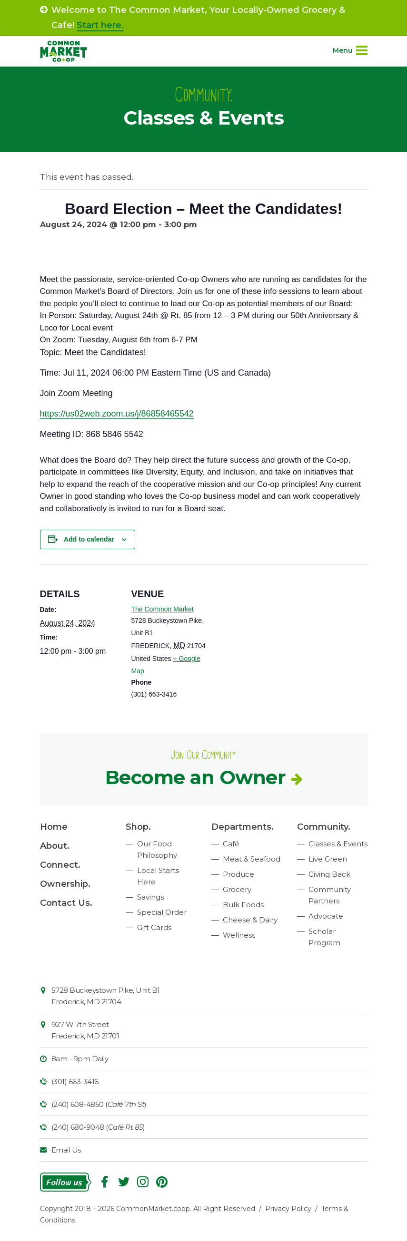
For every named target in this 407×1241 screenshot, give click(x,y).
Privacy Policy (288, 1208)
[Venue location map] (273, 630)
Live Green (327, 858)
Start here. (100, 25)
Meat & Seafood (251, 858)
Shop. (138, 827)
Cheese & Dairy (250, 919)
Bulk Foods (243, 904)
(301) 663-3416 (75, 1081)
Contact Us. (66, 903)
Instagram (142, 1182)
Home (54, 827)
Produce (238, 874)
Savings (150, 897)
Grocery (237, 889)
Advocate (325, 916)
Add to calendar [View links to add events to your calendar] (89, 539)
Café (231, 843)
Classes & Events (337, 843)
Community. (323, 827)
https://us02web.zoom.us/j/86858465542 (117, 413)
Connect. (60, 865)
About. (54, 846)
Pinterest (161, 1182)
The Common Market (162, 609)
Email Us (66, 1149)
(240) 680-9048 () (98, 1127)
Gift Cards (154, 927)
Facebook (104, 1182)
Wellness (239, 935)
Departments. (242, 827)
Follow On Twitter (123, 1182)
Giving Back (329, 874)
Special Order (162, 912)
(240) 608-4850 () (99, 1104)
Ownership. (65, 884)
